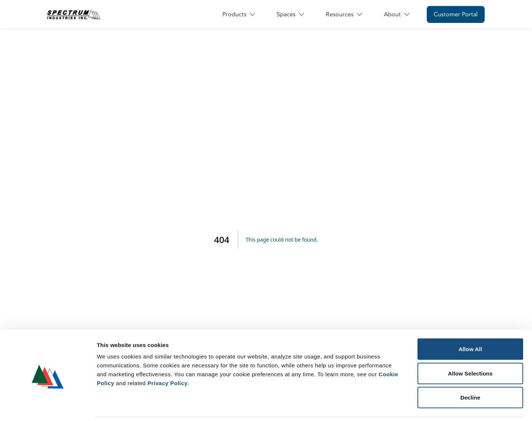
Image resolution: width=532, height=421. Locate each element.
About (397, 14)
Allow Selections (470, 348)
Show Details (388, 406)
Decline (470, 372)
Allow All (470, 324)
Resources (344, 14)
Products (239, 14)
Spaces (291, 14)
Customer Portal (456, 14)
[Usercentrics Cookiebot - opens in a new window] (48, 406)
